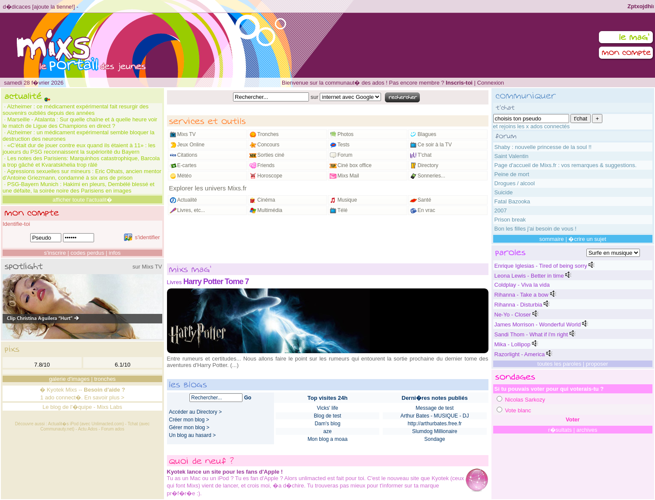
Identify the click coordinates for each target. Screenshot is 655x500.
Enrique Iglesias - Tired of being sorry (540, 266)
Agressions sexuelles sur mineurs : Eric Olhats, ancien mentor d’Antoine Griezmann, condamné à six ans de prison (82, 174)
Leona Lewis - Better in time (529, 275)
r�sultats (560, 430)
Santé (424, 200)
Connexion (490, 82)
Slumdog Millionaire (434, 431)
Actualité (187, 200)
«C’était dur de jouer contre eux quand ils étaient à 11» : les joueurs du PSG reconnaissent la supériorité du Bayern (79, 148)
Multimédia (269, 210)
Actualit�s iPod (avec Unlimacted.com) (86, 423)
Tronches (268, 134)
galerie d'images (69, 379)
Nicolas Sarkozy (525, 399)
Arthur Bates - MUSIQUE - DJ (434, 416)
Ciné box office (354, 165)
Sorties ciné (270, 155)
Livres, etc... (191, 210)
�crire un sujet (587, 239)
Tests (343, 145)
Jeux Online (191, 145)
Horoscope (269, 176)
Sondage (434, 439)
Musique (347, 200)
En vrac (426, 210)
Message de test (434, 408)
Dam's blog (327, 424)
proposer (597, 364)
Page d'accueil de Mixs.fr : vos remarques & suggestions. (565, 165)
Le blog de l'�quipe (67, 407)
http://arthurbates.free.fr (435, 424)
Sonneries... (431, 176)
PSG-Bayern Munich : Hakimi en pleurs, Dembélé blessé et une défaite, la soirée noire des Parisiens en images (78, 187)
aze (327, 431)
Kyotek (55, 389)
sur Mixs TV (147, 266)
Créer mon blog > (189, 420)
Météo (184, 176)
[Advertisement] (327, 240)
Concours (268, 145)
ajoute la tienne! (53, 6)
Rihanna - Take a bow (521, 294)
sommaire (551, 239)
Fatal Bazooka (512, 201)
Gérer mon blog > (189, 427)
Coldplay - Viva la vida (522, 285)
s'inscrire (55, 253)
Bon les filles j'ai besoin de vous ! (535, 228)
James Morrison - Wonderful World (537, 324)
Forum (345, 155)
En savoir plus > (104, 397)
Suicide (503, 192)
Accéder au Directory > (195, 412)
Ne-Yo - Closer (512, 314)
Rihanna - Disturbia (518, 304)
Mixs (71, 389)
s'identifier (142, 237)
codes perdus (87, 253)
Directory (428, 165)
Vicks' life (327, 408)
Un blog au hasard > (192, 435)
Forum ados (112, 429)
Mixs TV (186, 134)
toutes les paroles (559, 364)
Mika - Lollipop (512, 344)
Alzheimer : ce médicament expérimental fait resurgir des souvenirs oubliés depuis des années (75, 109)
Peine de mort (511, 174)
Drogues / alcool (514, 183)
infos (114, 253)
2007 (500, 210)
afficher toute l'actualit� (82, 199)
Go (248, 398)
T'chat (424, 155)
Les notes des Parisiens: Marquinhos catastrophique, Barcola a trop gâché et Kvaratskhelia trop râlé (81, 161)
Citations (187, 155)
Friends (265, 165)
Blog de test (327, 416)
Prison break (510, 219)
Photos (345, 134)
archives (586, 430)
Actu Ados (88, 429)
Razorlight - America (519, 354)
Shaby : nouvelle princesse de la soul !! (543, 147)
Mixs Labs (110, 407)
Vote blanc (518, 410)
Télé (342, 210)
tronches (105, 379)
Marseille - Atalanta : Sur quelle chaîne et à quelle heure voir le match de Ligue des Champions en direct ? (80, 122)
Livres (174, 282)
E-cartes (187, 165)
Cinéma (266, 200)
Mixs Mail (348, 176)
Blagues (427, 134)
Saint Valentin (511, 156)
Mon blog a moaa (328, 439)
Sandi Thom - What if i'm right (531, 334)
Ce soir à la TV (435, 145)
